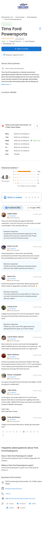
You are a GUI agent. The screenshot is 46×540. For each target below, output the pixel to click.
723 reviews (19, 38)
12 (37, 431)
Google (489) (33, 208)
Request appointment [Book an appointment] (13, 55)
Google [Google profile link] (9, 504)
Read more (6, 84)
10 (31, 431)
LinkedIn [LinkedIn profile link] (10, 508)
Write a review (14, 197)
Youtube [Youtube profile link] (21, 508)
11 (34, 431)
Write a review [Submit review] (21, 49)
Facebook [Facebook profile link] (21, 504)
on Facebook (11, 216)
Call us (7, 494)
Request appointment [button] (13, 489)
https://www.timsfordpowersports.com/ (20, 498)
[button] (3, 431)
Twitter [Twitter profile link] (32, 504)
